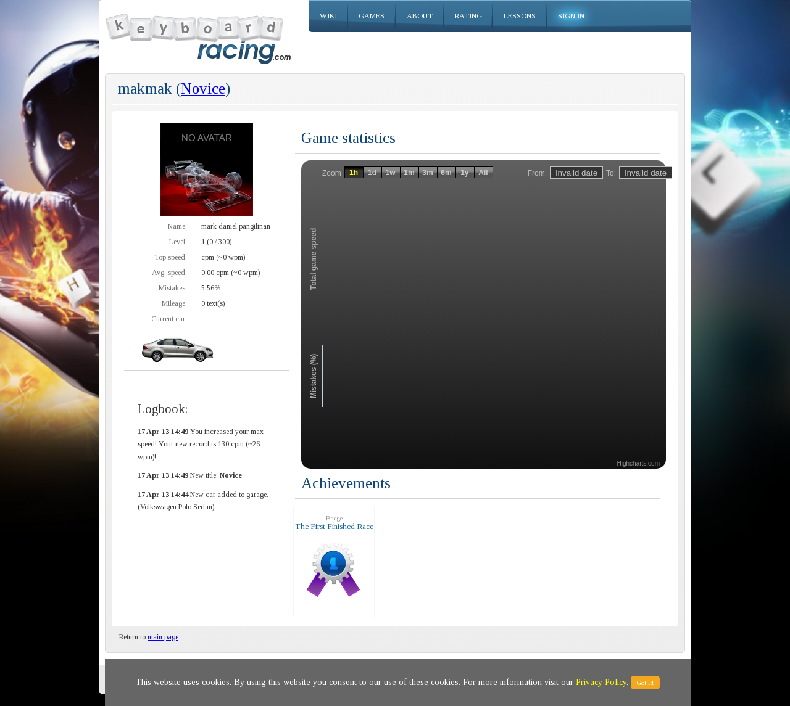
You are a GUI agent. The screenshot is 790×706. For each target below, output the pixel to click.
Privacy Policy (601, 682)
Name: (177, 226)
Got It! (645, 682)
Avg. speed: (169, 272)
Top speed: (170, 257)
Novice (203, 88)
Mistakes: (173, 288)
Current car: (169, 318)
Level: (178, 241)
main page (163, 637)
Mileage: (174, 303)
